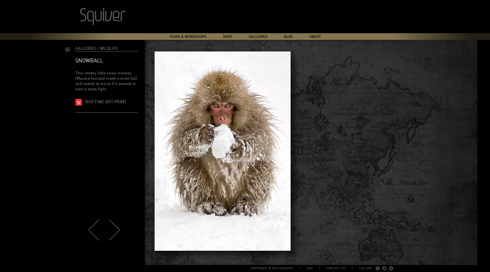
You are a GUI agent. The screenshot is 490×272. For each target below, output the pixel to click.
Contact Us (335, 268)
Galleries (258, 37)
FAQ (310, 268)
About (315, 37)
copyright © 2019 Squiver (271, 268)
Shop (227, 37)
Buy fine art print (105, 102)
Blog (288, 37)
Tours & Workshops (187, 37)
